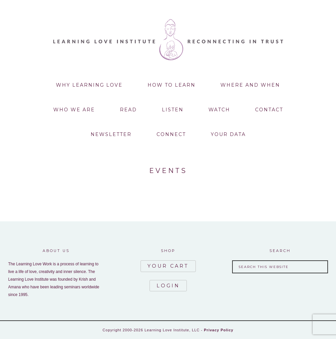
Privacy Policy (218, 330)
